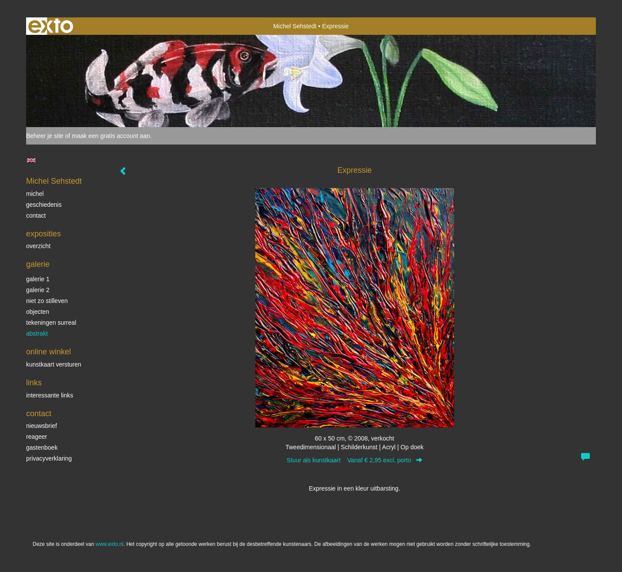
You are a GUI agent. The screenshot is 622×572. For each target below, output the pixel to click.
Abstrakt (37, 333)
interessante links (49, 395)
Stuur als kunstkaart (354, 460)
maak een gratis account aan (111, 135)
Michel (34, 193)
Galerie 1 (38, 279)
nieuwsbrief (41, 425)
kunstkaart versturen (53, 364)
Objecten (37, 311)
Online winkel (48, 351)
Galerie (38, 264)
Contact (36, 215)
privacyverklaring (49, 458)
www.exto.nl (110, 544)
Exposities (43, 233)
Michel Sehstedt (295, 26)
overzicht (38, 245)
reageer (36, 436)
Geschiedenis (44, 204)
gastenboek (41, 447)
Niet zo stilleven (47, 300)
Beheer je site (45, 135)
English (31, 160)
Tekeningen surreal (51, 322)
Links (34, 382)
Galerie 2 (38, 289)
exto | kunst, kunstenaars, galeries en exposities (50, 26)
